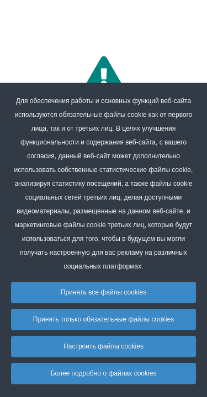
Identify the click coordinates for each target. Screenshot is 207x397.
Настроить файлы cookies (103, 346)
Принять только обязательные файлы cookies (103, 319)
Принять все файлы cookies (103, 292)
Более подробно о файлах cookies (104, 373)
